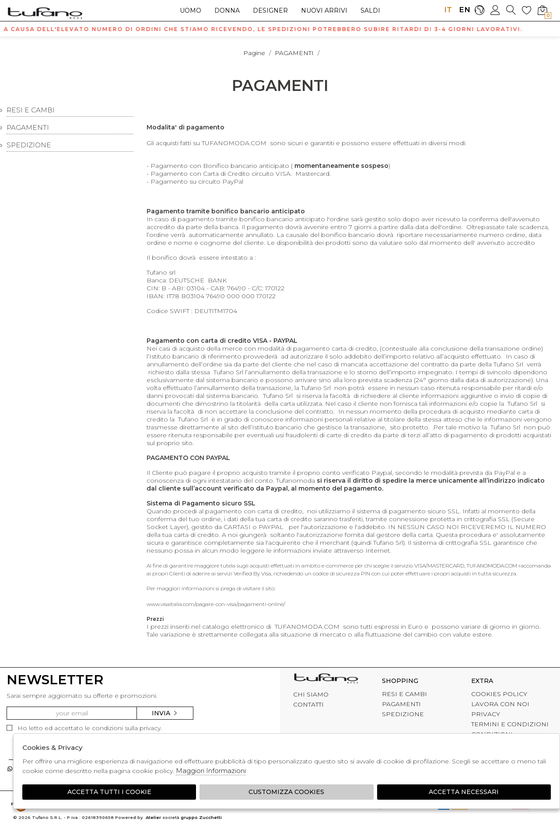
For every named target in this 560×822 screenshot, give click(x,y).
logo (45, 12)
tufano (326, 679)
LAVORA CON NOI (500, 704)
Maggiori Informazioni (211, 770)
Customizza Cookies (286, 792)
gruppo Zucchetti (201, 817)
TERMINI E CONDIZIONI (510, 724)
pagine (254, 53)
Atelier (153, 817)
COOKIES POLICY (499, 694)
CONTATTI (308, 704)
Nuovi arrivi (324, 10)
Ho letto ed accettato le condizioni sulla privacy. (84, 728)
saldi (370, 10)
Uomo (190, 10)
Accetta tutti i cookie (109, 792)
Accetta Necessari (464, 792)
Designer (270, 10)
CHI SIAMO (311, 694)
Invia (165, 713)
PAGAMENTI (294, 53)
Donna (227, 10)
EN (463, 9)
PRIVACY (485, 714)
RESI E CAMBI (31, 110)
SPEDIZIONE (29, 145)
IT (448, 9)
